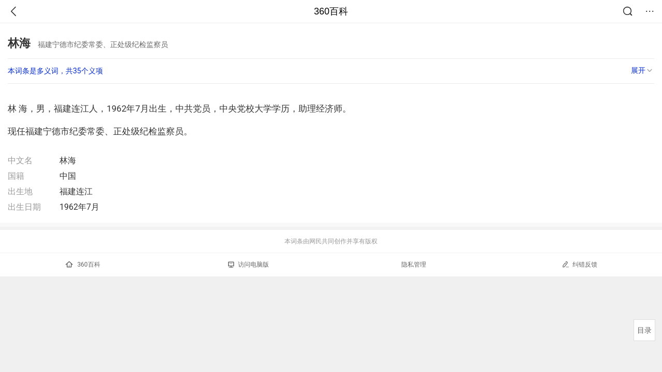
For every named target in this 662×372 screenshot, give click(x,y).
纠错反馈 (579, 264)
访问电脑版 (248, 264)
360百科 (331, 11)
